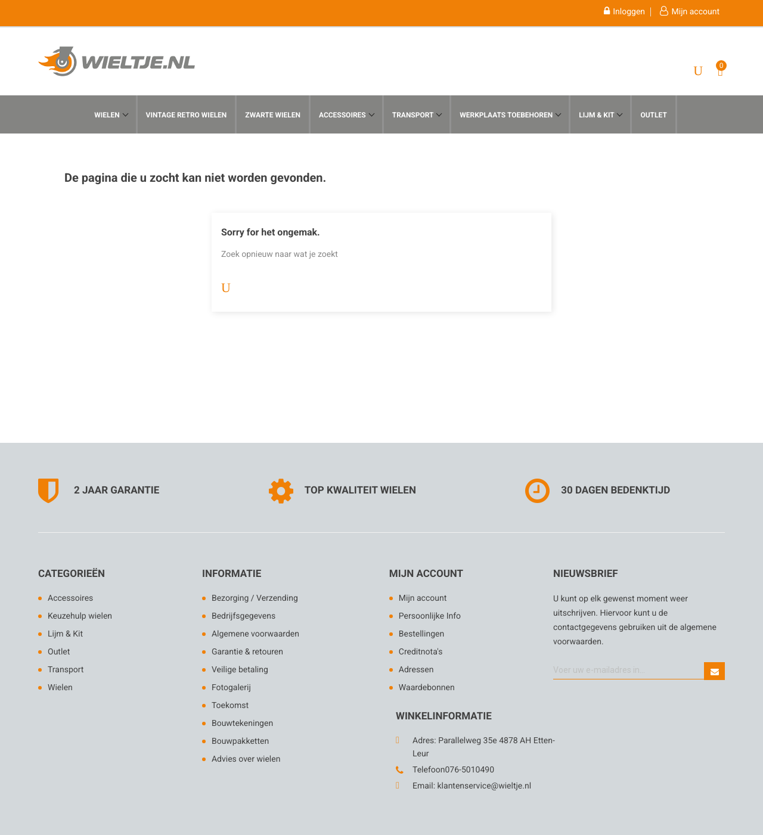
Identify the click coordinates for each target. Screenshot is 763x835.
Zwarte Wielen (272, 115)
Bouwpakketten (240, 741)
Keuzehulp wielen (80, 616)
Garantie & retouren (247, 652)
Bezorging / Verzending (255, 598)
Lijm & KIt (597, 115)
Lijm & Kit (65, 634)
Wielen (107, 115)
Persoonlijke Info (430, 616)
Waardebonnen (427, 688)
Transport (414, 115)
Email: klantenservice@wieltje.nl (471, 786)
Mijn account (426, 574)
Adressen (416, 670)
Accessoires (343, 115)
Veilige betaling (240, 670)
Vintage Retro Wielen (186, 115)
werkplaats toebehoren (507, 115)
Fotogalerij (231, 688)
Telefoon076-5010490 (453, 770)
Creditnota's (421, 652)
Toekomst (230, 705)
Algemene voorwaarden (255, 634)
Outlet (653, 115)
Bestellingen (421, 634)
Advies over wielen (246, 759)
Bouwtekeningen (242, 723)
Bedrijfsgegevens (243, 616)
